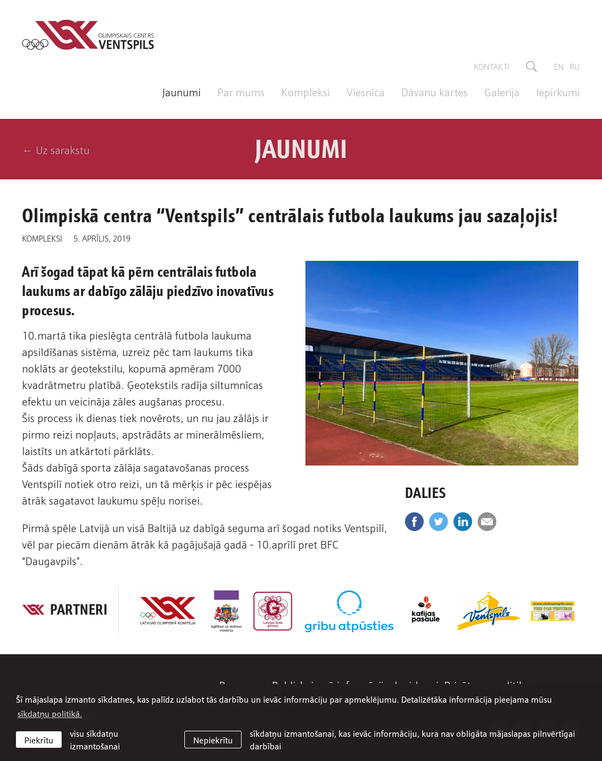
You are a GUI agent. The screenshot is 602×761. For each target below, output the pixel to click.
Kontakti (492, 66)
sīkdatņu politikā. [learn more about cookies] (50, 713)
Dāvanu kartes (434, 91)
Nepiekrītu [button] (213, 739)
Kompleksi (305, 91)
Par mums (241, 91)
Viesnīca (366, 91)
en (559, 66)
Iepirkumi (558, 91)
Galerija (501, 91)
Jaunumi (181, 91)
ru (575, 66)
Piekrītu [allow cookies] (38, 739)
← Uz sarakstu (56, 149)
